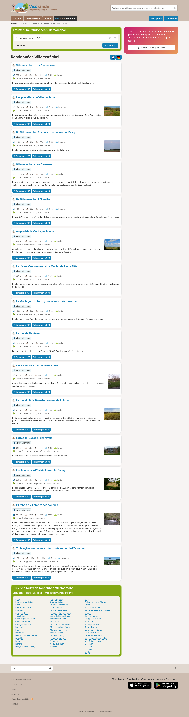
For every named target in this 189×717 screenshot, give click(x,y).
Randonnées (33, 18)
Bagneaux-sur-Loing (24, 602)
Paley (87, 599)
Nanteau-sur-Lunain (59, 638)
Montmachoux (56, 632)
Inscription (156, 18)
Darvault (19, 627)
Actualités (15, 694)
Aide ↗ (47, 18)
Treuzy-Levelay (91, 627)
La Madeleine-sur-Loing (60, 613)
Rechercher (110, 45)
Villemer (88, 649)
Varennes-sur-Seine (93, 630)
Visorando (15, 23)
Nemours (54, 641)
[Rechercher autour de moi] (115, 38)
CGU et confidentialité (21, 679)
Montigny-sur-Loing (58, 630)
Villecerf (88, 646)
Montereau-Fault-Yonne (60, 627)
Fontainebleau (56, 599)
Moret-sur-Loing (57, 635)
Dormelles (19, 632)
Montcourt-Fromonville (60, 624)
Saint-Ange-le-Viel (92, 607)
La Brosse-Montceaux (59, 604)
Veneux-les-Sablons (93, 635)
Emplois (14, 689)
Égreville (19, 638)
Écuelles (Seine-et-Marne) (26, 635)
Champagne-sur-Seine (25, 618)
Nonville (53, 646)
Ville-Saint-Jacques (93, 641)
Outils (17, 18)
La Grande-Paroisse (58, 610)
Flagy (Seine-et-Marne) (25, 646)
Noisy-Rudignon (57, 644)
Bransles (19, 610)
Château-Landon (22, 621)
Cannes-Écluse (21, 613)
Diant (17, 630)
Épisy (17, 641)
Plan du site (16, 684)
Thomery (89, 621)
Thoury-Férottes (92, 624)
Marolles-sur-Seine (58, 618)
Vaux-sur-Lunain (92, 632)
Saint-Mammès (91, 616)
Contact (14, 704)
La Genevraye (56, 607)
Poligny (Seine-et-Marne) (95, 602)
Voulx (87, 652)
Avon (17, 599)
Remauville (89, 604)
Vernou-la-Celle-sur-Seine (96, 638)
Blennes (18, 604)
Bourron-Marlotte (23, 607)
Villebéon (89, 644)
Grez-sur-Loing (56, 602)
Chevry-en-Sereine (23, 624)
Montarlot (54, 621)
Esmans (18, 644)
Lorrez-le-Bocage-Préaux (60, 616)
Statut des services (86, 711)
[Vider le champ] (110, 38)
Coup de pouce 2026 (22, 699)
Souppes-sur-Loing (93, 618)
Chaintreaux (20, 616)
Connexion (171, 18)
